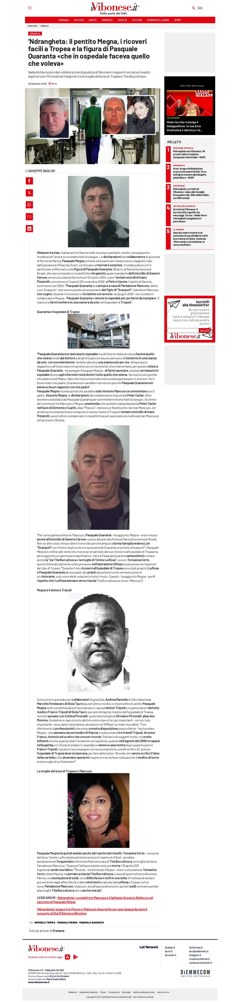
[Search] (193, 8)
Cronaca (45, 26)
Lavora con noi (163, 992)
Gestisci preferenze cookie (144, 992)
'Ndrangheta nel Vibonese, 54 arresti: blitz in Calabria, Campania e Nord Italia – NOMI (189, 154)
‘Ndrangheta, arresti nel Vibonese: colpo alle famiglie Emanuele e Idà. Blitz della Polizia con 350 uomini (191, 193)
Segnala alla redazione (88, 992)
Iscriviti (205, 330)
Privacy (103, 992)
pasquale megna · (68, 922)
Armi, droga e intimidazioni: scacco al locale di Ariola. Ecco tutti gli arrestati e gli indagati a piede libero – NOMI (189, 173)
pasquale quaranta (91, 922)
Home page (32, 26)
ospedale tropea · (45, 922)
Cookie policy (114, 992)
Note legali (126, 992)
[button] (29, 181)
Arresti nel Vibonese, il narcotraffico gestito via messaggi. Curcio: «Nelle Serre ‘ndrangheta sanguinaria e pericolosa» (190, 215)
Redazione (72, 992)
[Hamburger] (27, 8)
